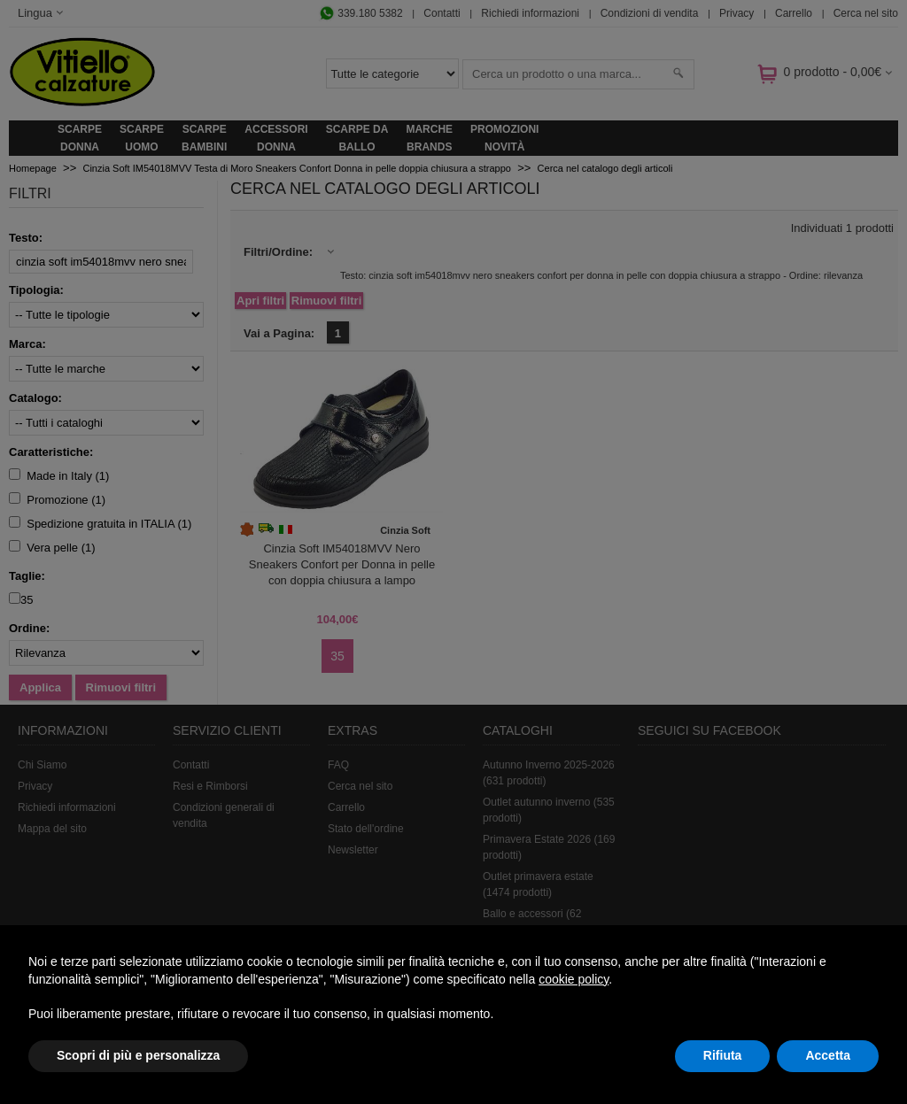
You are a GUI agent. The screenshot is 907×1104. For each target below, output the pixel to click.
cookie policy (574, 979)
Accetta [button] (827, 1055)
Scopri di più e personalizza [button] (138, 1055)
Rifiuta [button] (722, 1055)
